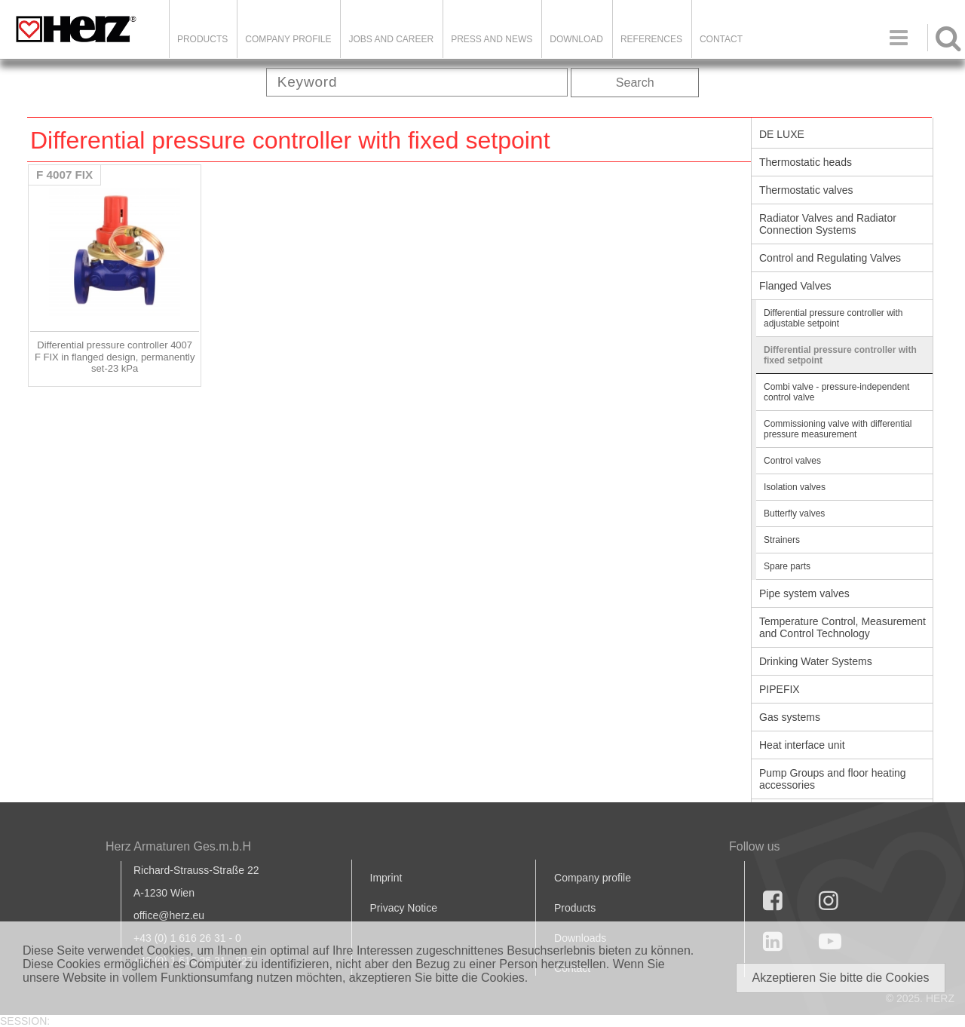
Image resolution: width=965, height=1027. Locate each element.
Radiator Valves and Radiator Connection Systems (827, 224)
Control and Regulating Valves (830, 258)
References (651, 39)
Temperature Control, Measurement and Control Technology (842, 627)
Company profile (592, 878)
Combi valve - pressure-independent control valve (836, 392)
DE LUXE (781, 134)
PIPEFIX (779, 689)
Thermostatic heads (805, 162)
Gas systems (789, 717)
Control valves (792, 460)
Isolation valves (795, 487)
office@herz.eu (168, 915)
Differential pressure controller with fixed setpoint (840, 355)
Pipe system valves (804, 593)
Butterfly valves (794, 513)
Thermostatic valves (806, 190)
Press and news (491, 39)
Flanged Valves (795, 286)
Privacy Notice (403, 908)
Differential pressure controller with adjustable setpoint (833, 318)
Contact (721, 39)
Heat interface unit (802, 745)
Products (202, 39)
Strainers (782, 540)
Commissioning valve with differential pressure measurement (838, 429)
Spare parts (787, 566)
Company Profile (288, 39)
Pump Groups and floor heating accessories (832, 779)
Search (635, 82)
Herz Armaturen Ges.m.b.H (178, 846)
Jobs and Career (390, 39)
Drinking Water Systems (815, 661)
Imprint (386, 878)
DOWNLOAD (576, 39)
